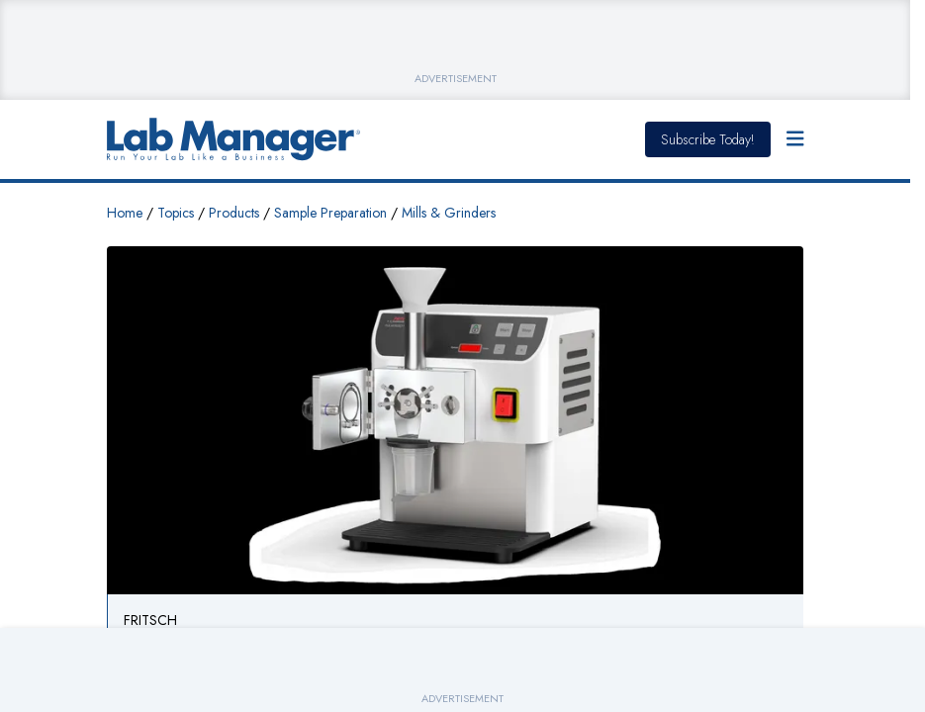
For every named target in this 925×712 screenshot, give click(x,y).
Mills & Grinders (449, 212)
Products (234, 212)
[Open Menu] (795, 139)
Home (124, 212)
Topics (175, 212)
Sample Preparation (330, 212)
